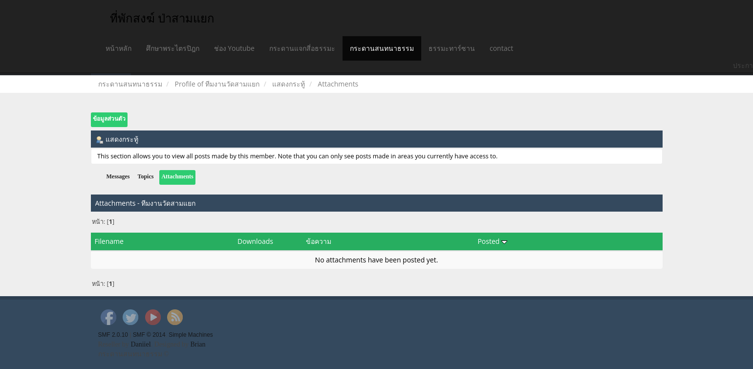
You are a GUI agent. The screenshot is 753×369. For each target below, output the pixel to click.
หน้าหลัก (118, 48)
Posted (492, 241)
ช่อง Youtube (234, 48)
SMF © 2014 (149, 334)
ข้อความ (318, 241)
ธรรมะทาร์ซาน (452, 48)
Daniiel (140, 344)
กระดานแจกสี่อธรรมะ (302, 48)
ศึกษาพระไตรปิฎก (172, 48)
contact (501, 48)
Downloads (255, 241)
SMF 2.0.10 (113, 334)
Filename (109, 241)
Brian (197, 344)
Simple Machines (191, 334)
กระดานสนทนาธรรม (382, 48)
